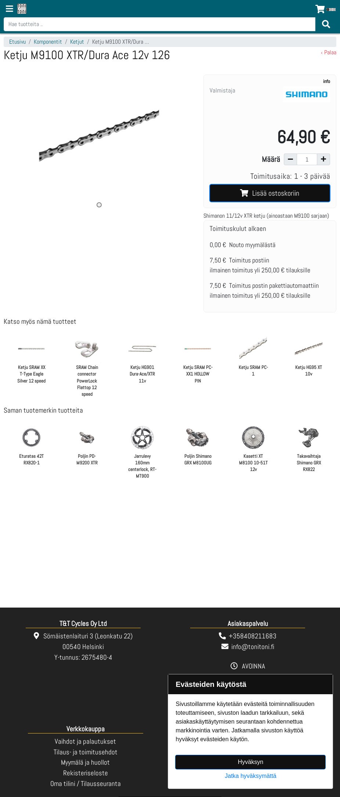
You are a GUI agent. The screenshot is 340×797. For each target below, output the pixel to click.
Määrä (271, 159)
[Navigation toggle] (9, 9)
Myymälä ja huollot (85, 762)
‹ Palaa (328, 52)
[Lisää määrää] (323, 159)
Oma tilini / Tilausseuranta (85, 783)
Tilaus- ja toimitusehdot (85, 752)
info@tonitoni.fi (252, 646)
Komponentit (48, 42)
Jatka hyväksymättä (250, 776)
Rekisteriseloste (85, 773)
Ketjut (77, 42)
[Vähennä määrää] (290, 159)
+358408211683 (252, 636)
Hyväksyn (250, 762)
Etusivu (17, 42)
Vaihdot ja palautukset (85, 741)
